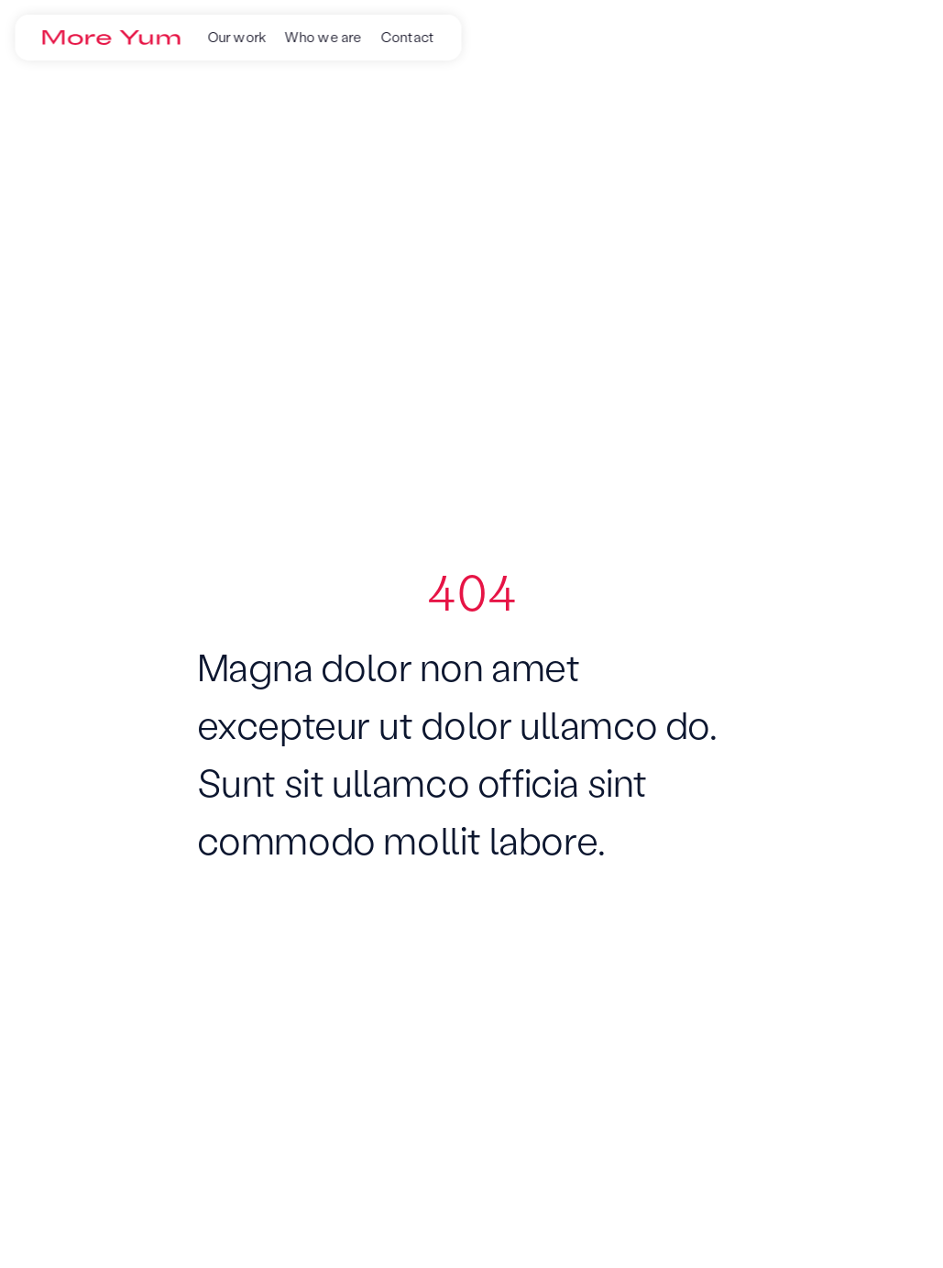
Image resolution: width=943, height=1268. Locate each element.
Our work (237, 37)
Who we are (323, 37)
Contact (407, 37)
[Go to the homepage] (111, 38)
